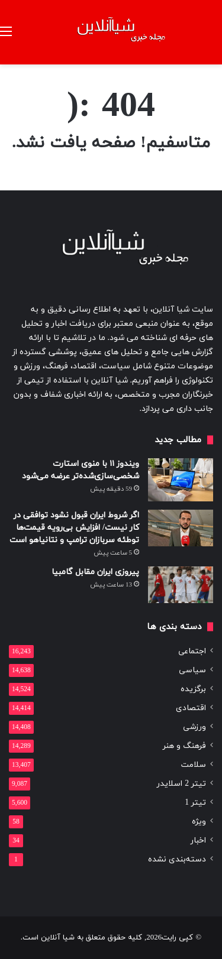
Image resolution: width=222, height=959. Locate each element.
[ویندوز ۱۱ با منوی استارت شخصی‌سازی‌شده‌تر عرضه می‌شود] (180, 479)
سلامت (193, 764)
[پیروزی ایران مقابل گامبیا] (180, 584)
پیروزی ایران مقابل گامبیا (95, 572)
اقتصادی (191, 708)
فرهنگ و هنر (184, 745)
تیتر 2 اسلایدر (181, 783)
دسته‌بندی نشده (177, 859)
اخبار (198, 840)
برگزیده (193, 689)
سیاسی (192, 670)
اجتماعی (192, 651)
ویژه (199, 821)
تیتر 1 (195, 802)
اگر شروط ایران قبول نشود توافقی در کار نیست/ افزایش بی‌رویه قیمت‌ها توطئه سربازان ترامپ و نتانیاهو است (74, 528)
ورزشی (194, 727)
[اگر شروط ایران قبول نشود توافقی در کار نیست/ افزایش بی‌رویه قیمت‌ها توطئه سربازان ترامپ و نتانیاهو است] (180, 528)
